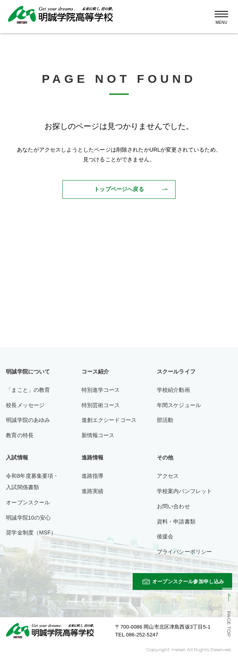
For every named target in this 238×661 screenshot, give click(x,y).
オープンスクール (28, 502)
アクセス (168, 476)
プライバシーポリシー (184, 551)
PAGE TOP (229, 624)
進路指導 (93, 476)
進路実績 (93, 491)
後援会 (165, 536)
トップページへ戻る (119, 189)
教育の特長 (20, 435)
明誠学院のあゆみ (28, 420)
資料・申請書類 (176, 521)
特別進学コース (101, 390)
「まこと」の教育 (28, 390)
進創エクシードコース (109, 420)
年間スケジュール (179, 405)
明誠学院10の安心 (28, 518)
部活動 (165, 420)
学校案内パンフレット (184, 491)
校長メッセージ (25, 405)
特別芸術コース (101, 405)
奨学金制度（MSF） (31, 532)
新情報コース (98, 435)
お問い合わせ (173, 506)
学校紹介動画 (173, 390)
